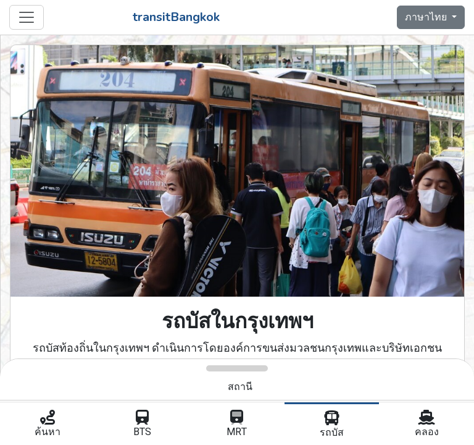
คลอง (426, 424)
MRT (237, 424)
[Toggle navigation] (26, 17)
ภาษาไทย (427, 17)
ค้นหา (47, 424)
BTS (142, 424)
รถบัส (332, 425)
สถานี (240, 387)
